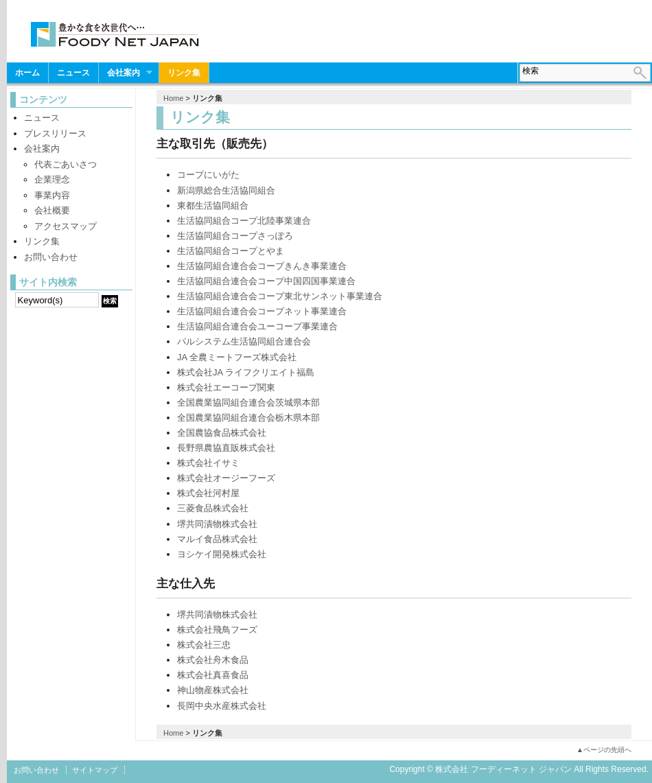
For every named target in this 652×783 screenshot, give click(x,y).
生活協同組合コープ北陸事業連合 (244, 220)
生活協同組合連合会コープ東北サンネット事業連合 (279, 296)
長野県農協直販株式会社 (226, 448)
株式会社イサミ (208, 463)
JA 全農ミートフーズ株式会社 (236, 357)
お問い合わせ (51, 257)
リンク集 (183, 73)
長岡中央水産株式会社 (221, 706)
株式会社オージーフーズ (226, 478)
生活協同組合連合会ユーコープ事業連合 (257, 326)
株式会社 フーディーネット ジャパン (114, 37)
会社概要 (52, 210)
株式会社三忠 (204, 645)
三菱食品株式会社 (212, 508)
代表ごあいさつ (65, 164)
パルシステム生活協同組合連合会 (244, 341)
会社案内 (125, 73)
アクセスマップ (65, 226)
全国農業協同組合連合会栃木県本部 (248, 417)
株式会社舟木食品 (212, 660)
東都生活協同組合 (212, 205)
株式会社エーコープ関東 (226, 387)
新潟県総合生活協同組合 (226, 190)
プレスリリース (55, 133)
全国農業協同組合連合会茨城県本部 (248, 402)
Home (173, 98)
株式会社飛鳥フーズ (217, 629)
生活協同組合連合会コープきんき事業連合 (262, 266)
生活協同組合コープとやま (230, 251)
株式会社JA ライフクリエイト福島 (245, 372)
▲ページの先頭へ (604, 749)
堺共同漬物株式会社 (217, 524)
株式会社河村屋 (208, 493)
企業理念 (52, 179)
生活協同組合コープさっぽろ (235, 236)
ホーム (27, 73)
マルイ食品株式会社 (217, 539)
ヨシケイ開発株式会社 (221, 554)
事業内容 (52, 195)
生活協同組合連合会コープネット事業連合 (262, 311)
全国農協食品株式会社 (221, 433)
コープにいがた (208, 175)
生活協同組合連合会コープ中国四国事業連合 (266, 281)
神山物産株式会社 (212, 690)
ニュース (73, 73)
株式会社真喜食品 (212, 675)
